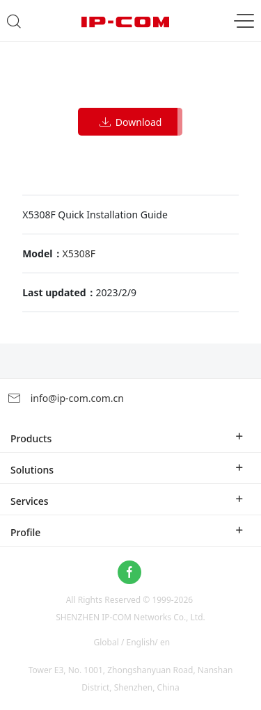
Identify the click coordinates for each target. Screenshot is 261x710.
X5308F (79, 253)
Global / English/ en (132, 642)
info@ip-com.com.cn (65, 398)
